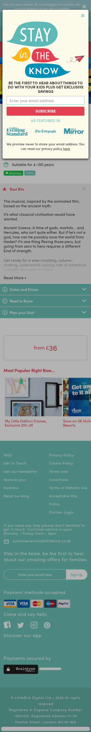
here (66, 148)
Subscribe (45, 111)
